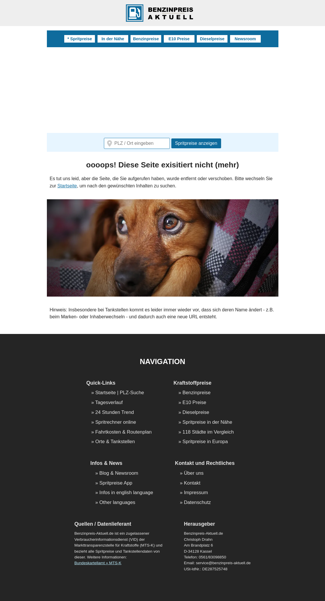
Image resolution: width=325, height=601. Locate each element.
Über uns (193, 473)
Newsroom (245, 38)
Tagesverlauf (109, 402)
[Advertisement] (162, 90)
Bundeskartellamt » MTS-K (97, 563)
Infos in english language (126, 492)
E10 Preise (179, 38)
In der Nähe (113, 38)
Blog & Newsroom (118, 473)
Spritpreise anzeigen (196, 143)
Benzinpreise (146, 38)
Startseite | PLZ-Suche (119, 392)
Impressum (196, 492)
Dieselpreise (212, 38)
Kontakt (192, 483)
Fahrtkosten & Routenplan (123, 432)
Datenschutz (197, 502)
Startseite (67, 185)
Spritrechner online (115, 422)
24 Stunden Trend (114, 412)
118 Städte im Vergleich (208, 432)
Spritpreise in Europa (205, 441)
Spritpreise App (115, 483)
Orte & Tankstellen (115, 441)
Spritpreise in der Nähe (207, 422)
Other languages (117, 502)
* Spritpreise (79, 38)
